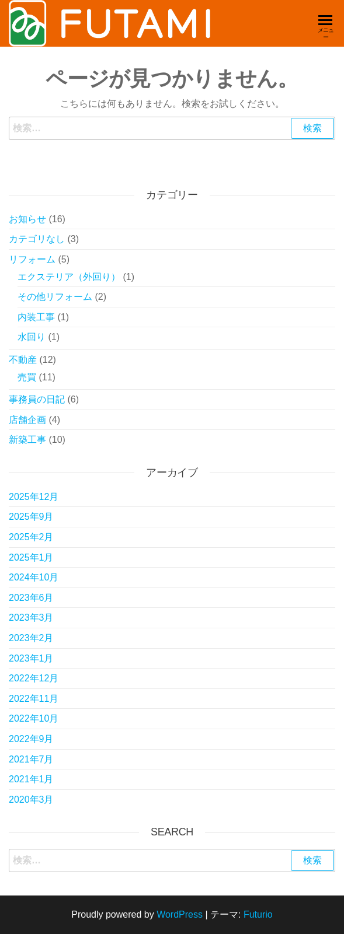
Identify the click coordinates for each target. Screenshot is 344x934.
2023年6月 (31, 598)
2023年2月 (31, 638)
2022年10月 (33, 718)
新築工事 (27, 440)
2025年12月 (33, 497)
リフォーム (32, 259)
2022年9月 (31, 739)
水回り (32, 337)
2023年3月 (31, 617)
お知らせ (27, 219)
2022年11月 (33, 699)
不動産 (23, 360)
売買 (27, 377)
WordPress (180, 914)
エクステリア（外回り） (69, 277)
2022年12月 (33, 678)
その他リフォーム (55, 297)
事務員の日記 (37, 399)
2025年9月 (31, 517)
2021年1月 (31, 779)
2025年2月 (31, 537)
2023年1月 (31, 658)
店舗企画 (27, 420)
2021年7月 (31, 759)
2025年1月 (31, 557)
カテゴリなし (37, 239)
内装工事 (36, 317)
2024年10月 (33, 577)
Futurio (258, 914)
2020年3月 (31, 799)
